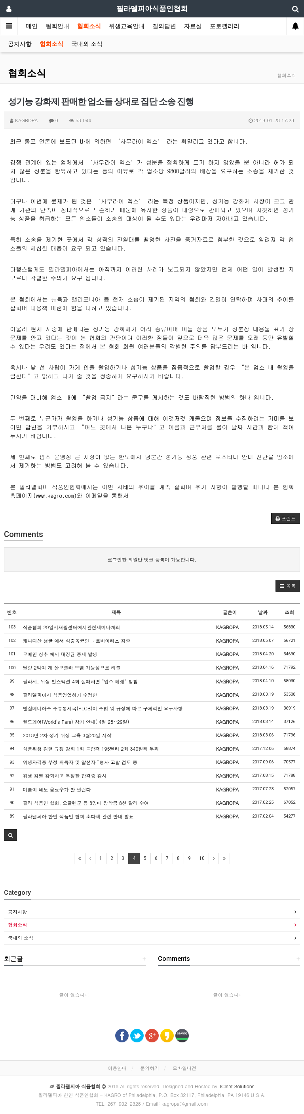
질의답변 (164, 26)
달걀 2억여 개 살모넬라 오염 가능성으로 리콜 (72, 667)
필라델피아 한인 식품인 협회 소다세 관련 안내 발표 (78, 816)
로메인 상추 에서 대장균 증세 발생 (60, 654)
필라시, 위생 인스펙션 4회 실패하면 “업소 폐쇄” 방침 (80, 681)
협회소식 (89, 26)
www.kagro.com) (56, 495)
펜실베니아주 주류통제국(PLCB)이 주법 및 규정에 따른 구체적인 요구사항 (103, 708)
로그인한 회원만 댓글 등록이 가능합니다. (152, 559)
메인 (32, 26)
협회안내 (57, 26)
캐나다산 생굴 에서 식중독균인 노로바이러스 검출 (77, 640)
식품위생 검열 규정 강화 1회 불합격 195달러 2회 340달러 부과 (91, 748)
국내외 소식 (87, 43)
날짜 (263, 612)
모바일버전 (184, 1068)
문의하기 (149, 1068)
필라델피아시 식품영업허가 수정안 (60, 694)
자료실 (193, 26)
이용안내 (117, 1068)
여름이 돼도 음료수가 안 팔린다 (57, 789)
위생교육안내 (126, 26)
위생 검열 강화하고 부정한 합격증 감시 (65, 775)
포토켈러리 (224, 26)
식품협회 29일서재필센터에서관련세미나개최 (71, 627)
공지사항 (20, 43)
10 (202, 858)
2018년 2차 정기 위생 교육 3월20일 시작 (67, 735)
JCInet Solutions (237, 1086)
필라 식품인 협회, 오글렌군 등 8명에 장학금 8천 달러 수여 (86, 802)
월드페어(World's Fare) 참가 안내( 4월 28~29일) (76, 721)
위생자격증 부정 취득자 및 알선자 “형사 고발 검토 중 (80, 762)
